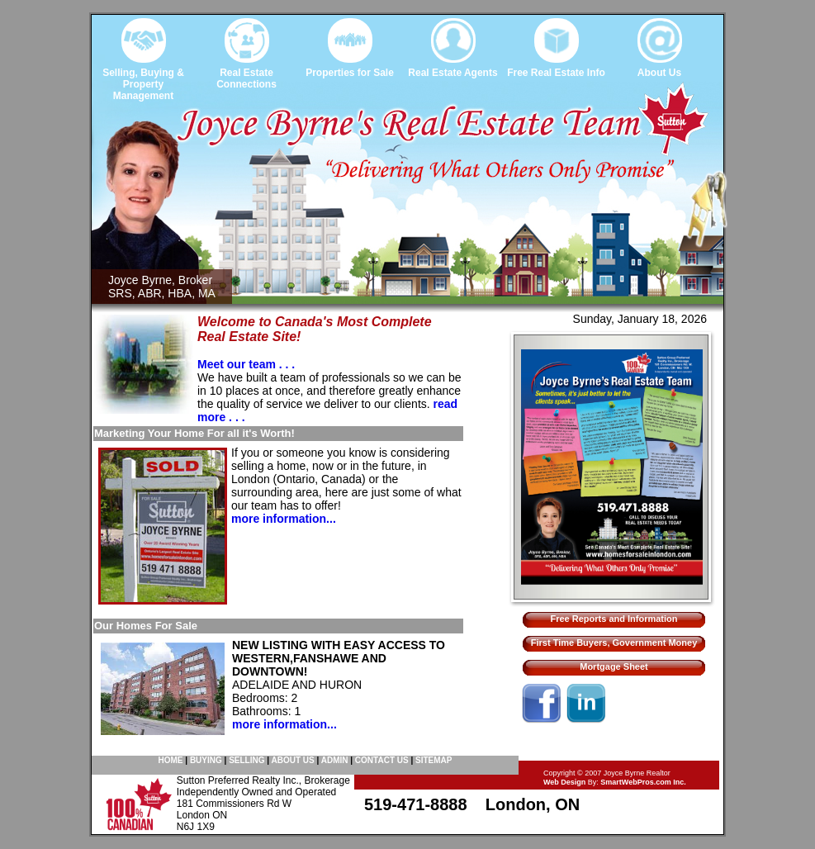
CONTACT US (382, 760)
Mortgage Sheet (614, 666)
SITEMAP (433, 760)
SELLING (246, 760)
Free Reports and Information (613, 619)
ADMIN (334, 760)
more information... (283, 518)
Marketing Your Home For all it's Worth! (194, 433)
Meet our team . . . (246, 364)
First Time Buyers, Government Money (614, 642)
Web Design (564, 782)
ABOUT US (292, 760)
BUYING (206, 760)
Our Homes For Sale (145, 625)
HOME (171, 760)
